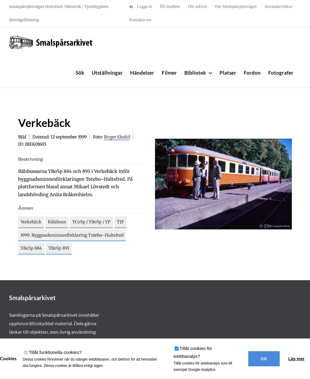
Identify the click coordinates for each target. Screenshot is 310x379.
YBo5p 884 (31, 248)
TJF (120, 222)
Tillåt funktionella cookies (55, 352)
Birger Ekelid (117, 137)
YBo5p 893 (58, 248)
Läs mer (296, 358)
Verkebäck (31, 222)
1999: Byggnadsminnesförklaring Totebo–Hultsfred (72, 235)
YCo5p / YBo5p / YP (91, 222)
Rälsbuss (57, 222)
